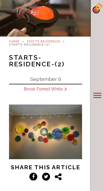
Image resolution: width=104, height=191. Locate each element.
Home (14, 41)
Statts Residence (43, 41)
